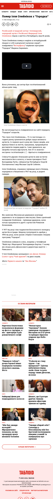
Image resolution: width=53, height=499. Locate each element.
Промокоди (26, 493)
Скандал (13, 12)
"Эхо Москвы (30, 261)
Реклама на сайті (11, 490)
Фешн (20, 12)
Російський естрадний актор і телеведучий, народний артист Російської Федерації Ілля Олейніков (22, 33)
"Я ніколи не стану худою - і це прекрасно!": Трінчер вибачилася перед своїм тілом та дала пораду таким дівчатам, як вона (39, 368)
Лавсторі (44, 12)
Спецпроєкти (24, 490)
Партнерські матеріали (39, 490)
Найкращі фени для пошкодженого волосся (13, 397)
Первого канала (14, 261)
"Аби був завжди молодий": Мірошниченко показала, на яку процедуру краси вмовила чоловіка (10, 431)
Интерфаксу (19, 45)
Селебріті (5, 12)
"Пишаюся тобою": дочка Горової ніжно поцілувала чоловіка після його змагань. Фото (11, 365)
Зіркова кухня (34, 12)
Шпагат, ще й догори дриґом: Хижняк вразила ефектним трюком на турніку (38, 400)
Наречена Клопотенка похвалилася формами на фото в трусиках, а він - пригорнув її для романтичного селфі (12, 330)
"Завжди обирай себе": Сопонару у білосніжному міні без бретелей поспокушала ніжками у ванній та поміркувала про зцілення (39, 432)
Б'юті (25, 12)
